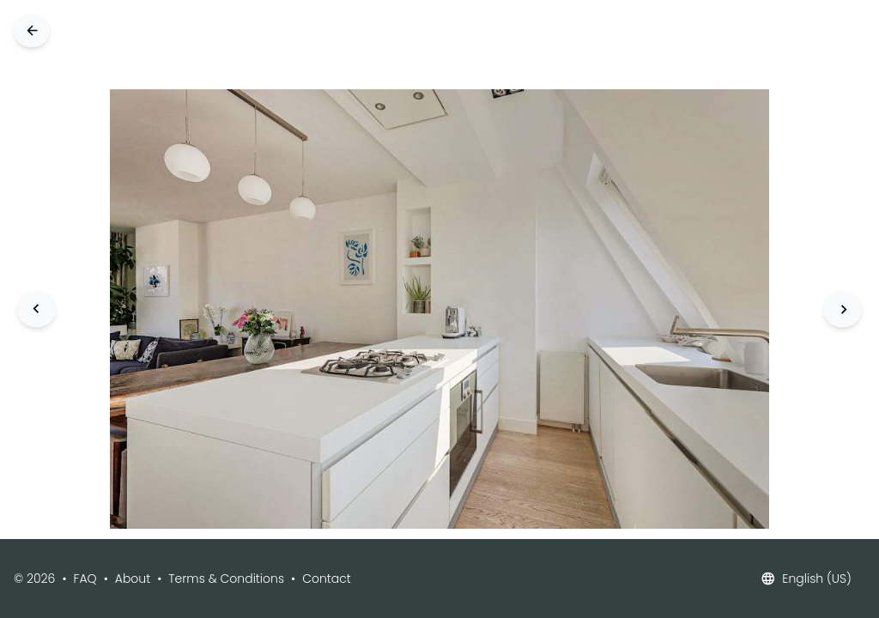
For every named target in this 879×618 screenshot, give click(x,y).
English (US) (806, 578)
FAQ (85, 578)
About (132, 578)
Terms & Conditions (226, 578)
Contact (326, 578)
